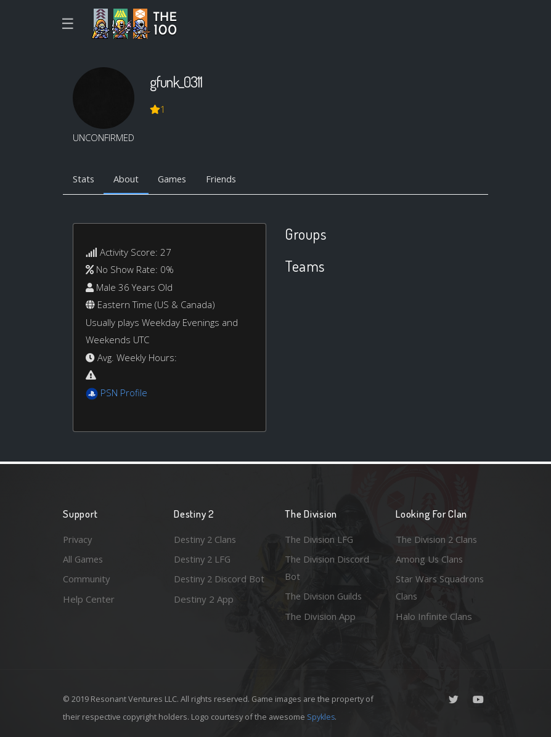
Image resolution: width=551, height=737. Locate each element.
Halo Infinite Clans (434, 616)
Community (86, 578)
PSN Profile (123, 393)
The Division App (320, 616)
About (127, 179)
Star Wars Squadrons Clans (440, 587)
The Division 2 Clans (438, 538)
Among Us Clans (430, 558)
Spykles (321, 716)
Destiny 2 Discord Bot (212, 587)
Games (175, 179)
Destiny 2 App (204, 616)
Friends (225, 179)
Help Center (89, 598)
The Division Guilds (325, 596)
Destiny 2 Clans (206, 538)
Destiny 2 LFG (204, 558)
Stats (84, 179)
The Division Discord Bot (328, 567)
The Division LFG (320, 538)
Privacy (78, 538)
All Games (84, 558)
